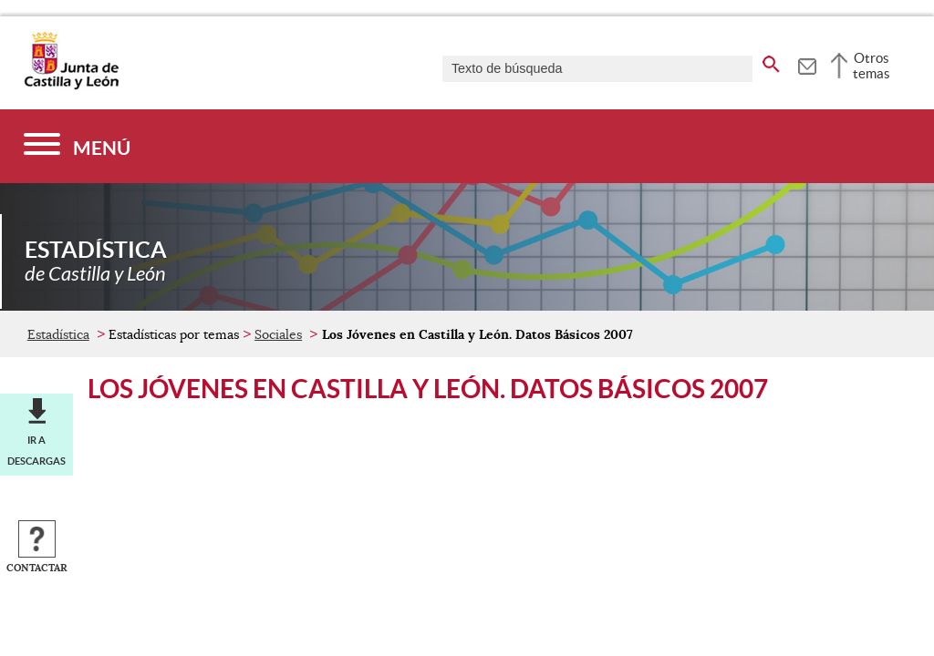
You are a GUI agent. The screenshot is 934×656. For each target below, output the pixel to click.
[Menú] (77, 146)
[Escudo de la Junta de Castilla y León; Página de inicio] (71, 86)
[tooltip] (806, 64)
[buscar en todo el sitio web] (771, 61)
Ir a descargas (36, 450)
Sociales (278, 334)
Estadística (58, 334)
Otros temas (871, 65)
